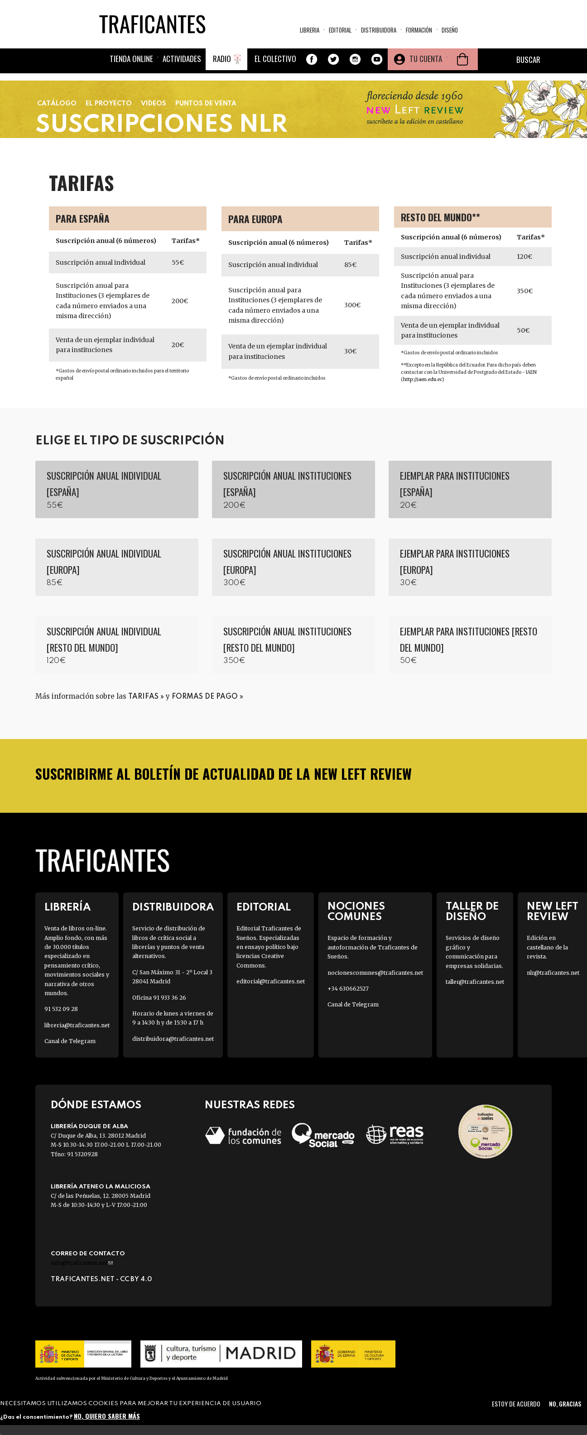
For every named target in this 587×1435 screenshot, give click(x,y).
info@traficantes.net (82, 1262)
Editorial (340, 29)
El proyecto (109, 104)
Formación (419, 29)
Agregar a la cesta (116, 489)
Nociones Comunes (356, 911)
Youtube (377, 59)
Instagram (355, 59)
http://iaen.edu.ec (422, 379)
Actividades (182, 58)
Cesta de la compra (462, 59)
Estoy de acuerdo (516, 1403)
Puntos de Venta (205, 104)
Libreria (309, 29)
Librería (67, 907)
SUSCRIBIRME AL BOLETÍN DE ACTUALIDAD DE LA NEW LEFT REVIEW (223, 773)
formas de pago (205, 697)
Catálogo (57, 104)
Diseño (450, 29)
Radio (222, 58)
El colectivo (275, 58)
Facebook (311, 59)
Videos (153, 104)
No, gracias (565, 1403)
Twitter (333, 59)
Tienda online (131, 58)
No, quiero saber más (107, 1416)
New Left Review (552, 911)
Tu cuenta (425, 58)
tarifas (143, 697)
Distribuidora (378, 29)
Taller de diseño (472, 911)
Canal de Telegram (70, 1041)
